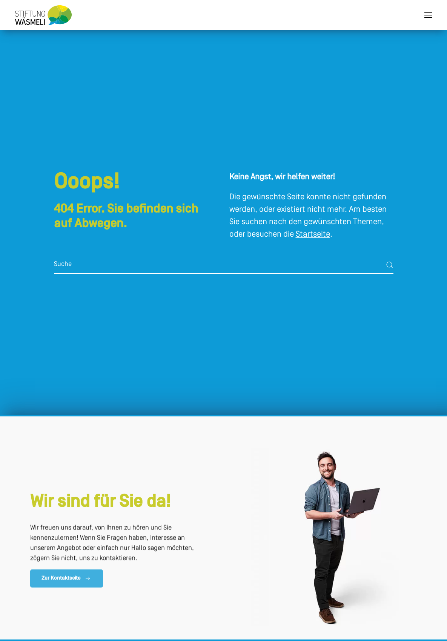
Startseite (313, 234)
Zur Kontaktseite (66, 579)
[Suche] (223, 265)
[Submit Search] (389, 265)
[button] (428, 15)
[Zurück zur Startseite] (43, 15)
